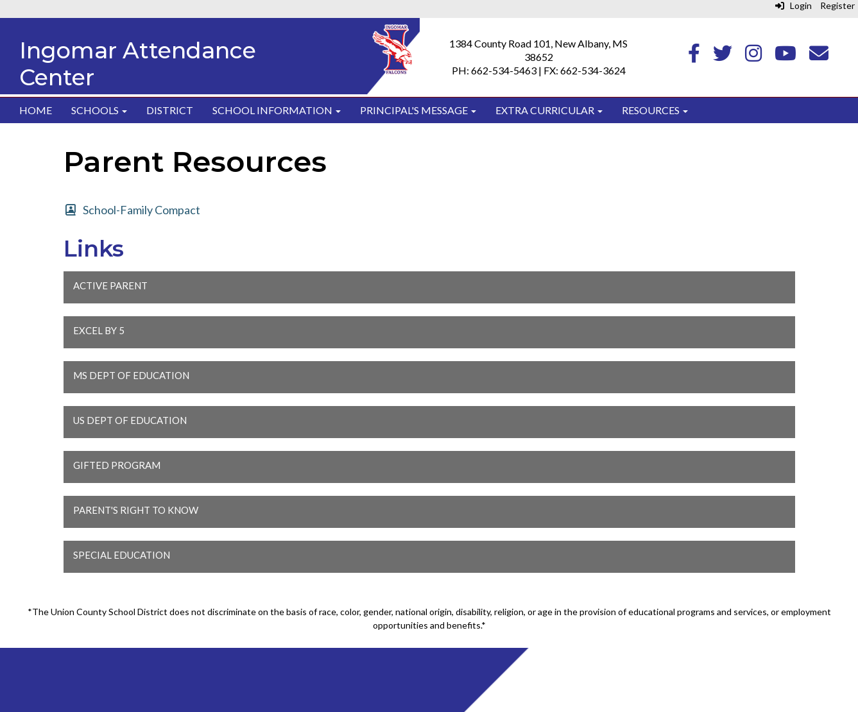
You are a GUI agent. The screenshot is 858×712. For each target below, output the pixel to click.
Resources (655, 110)
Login (793, 5)
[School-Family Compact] (132, 210)
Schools (99, 110)
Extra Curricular (549, 110)
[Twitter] (723, 56)
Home (35, 110)
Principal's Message (418, 110)
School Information (276, 110)
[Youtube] (785, 56)
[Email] (819, 56)
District (169, 110)
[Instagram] (753, 56)
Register (837, 5)
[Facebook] (694, 56)
